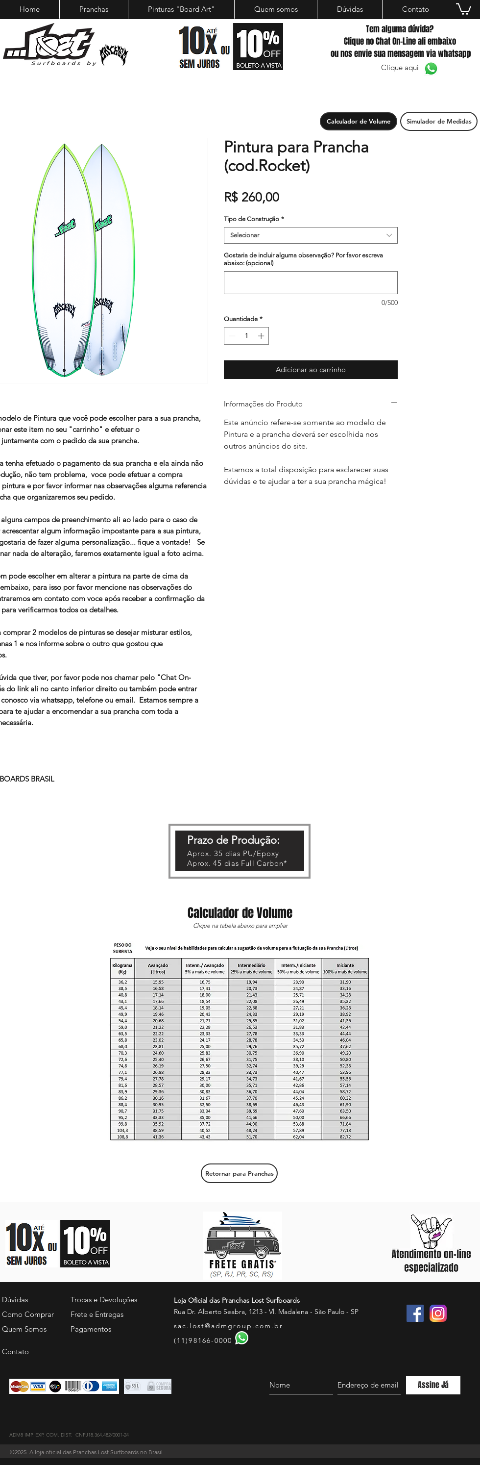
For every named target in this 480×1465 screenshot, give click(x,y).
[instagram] (438, 1313)
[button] (358, 121)
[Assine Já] (433, 1385)
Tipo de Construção (254, 219)
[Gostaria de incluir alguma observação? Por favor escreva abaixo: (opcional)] (310, 283)
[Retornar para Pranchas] (239, 1173)
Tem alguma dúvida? (399, 29)
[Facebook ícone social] (415, 1313)
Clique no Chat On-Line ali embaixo (400, 41)
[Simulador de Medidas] (439, 121)
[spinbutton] (246, 336)
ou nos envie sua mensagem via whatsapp (400, 54)
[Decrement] (231, 336)
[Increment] (262, 336)
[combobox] (311, 235)
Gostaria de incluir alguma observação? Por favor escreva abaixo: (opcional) (303, 259)
